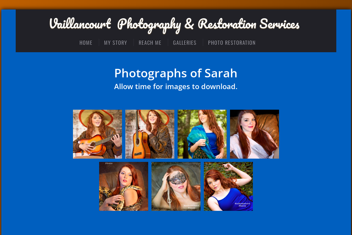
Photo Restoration (231, 42)
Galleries (185, 42)
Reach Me (150, 42)
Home (86, 42)
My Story (115, 42)
